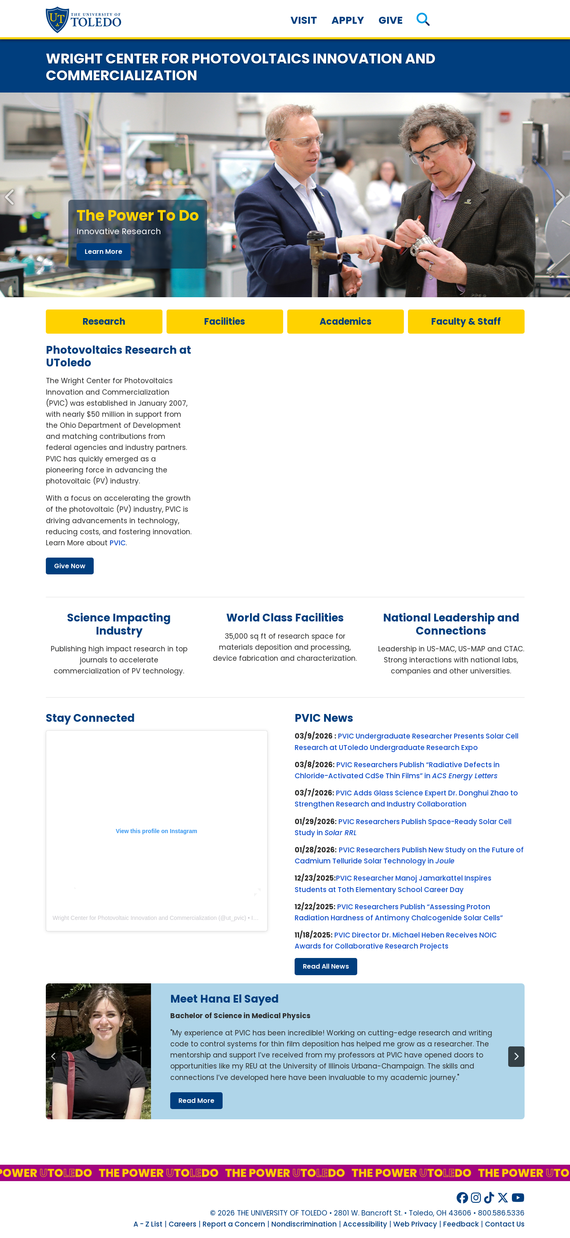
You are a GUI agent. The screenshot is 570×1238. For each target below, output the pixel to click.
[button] (423, 20)
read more (196, 1100)
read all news (326, 966)
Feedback (461, 1224)
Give (390, 20)
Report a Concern (234, 1224)
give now (70, 566)
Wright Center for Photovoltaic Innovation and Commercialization (135, 918)
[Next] (516, 1056)
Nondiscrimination (304, 1224)
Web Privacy (415, 1224)
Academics (346, 321)
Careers (182, 1224)
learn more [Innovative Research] (103, 251)
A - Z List (147, 1224)
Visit (304, 20)
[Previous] (54, 1056)
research (104, 321)
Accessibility (365, 1224)
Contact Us (505, 1224)
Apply (347, 20)
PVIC (118, 543)
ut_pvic (235, 918)
